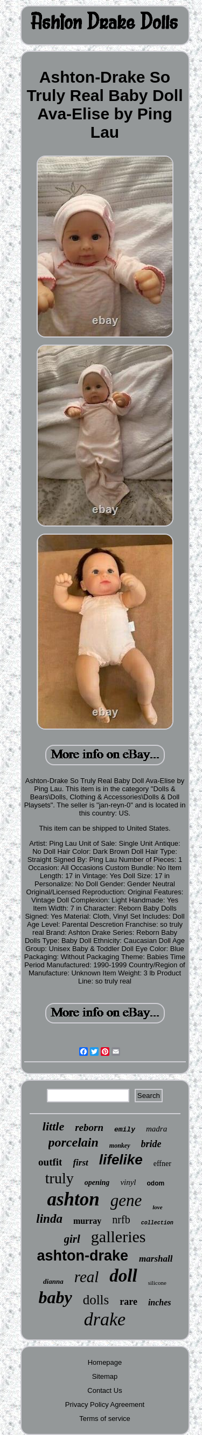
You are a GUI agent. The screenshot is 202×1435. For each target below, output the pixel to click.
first (80, 1162)
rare (128, 1301)
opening (97, 1182)
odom (156, 1183)
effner (162, 1164)
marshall (155, 1259)
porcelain (73, 1142)
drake (105, 1319)
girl (72, 1238)
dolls (96, 1299)
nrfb (121, 1219)
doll (123, 1275)
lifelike (121, 1159)
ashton (73, 1199)
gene (126, 1200)
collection (157, 1223)
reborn (89, 1127)
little (53, 1126)
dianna (53, 1281)
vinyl (128, 1182)
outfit (50, 1162)
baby (55, 1297)
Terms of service (104, 1418)
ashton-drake (83, 1256)
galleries (118, 1236)
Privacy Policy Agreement (104, 1404)
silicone (157, 1282)
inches (159, 1302)
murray (87, 1220)
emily (124, 1130)
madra (156, 1128)
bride (151, 1143)
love (157, 1207)
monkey (119, 1145)
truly (59, 1178)
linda (49, 1218)
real (86, 1276)
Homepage (105, 1362)
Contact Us (104, 1390)
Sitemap (105, 1376)
